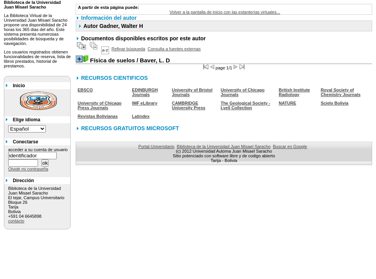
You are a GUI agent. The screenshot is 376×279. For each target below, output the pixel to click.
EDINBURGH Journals (145, 92)
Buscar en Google (290, 146)
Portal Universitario (157, 146)
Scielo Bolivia (334, 103)
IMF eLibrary (144, 103)
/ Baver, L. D (130, 60)
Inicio (19, 85)
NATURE (287, 103)
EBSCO (85, 90)
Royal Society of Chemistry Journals (340, 92)
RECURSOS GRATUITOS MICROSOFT (130, 128)
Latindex (140, 116)
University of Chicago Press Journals (99, 105)
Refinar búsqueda (128, 48)
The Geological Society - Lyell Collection (245, 105)
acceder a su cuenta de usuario (38, 149)
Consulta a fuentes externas (174, 48)
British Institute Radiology (294, 92)
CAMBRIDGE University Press (188, 105)
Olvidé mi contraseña (28, 169)
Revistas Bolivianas (98, 116)
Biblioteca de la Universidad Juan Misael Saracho (224, 146)
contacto (16, 221)
